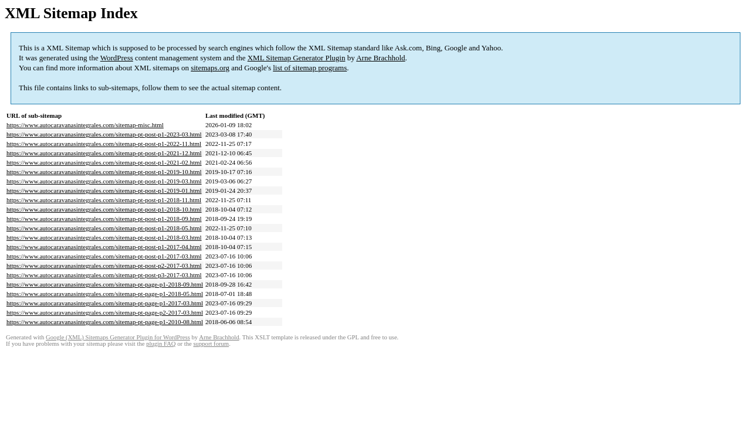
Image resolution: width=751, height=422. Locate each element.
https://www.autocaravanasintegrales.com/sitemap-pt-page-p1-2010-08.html (104, 321)
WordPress (116, 57)
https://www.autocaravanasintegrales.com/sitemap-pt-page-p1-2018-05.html (104, 293)
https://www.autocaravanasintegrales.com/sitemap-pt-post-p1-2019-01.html (104, 190)
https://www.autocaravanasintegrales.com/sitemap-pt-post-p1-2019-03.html (104, 181)
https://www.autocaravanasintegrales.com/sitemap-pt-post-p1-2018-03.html (104, 237)
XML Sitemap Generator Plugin (297, 57)
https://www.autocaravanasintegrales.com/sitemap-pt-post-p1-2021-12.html (104, 152)
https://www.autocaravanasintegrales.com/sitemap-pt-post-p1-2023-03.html (104, 134)
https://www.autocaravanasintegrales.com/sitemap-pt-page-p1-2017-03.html (104, 303)
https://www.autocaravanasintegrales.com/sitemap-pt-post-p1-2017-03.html (104, 256)
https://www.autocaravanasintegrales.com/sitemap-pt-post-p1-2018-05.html (104, 228)
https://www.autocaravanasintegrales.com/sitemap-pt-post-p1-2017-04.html (104, 246)
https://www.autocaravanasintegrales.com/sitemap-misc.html (85, 124)
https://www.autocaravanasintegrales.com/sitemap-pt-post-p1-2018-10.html (104, 209)
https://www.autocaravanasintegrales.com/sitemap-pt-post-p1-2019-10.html (104, 171)
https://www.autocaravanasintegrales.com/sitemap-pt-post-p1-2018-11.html (103, 199)
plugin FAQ (160, 344)
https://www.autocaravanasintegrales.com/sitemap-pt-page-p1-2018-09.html (104, 284)
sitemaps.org (210, 67)
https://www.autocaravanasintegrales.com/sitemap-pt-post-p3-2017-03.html (104, 274)
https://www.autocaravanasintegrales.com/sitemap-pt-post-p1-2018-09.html (104, 218)
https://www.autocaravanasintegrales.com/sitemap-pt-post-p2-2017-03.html (104, 265)
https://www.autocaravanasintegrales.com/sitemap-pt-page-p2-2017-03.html (104, 312)
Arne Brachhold (380, 57)
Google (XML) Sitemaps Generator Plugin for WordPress (118, 337)
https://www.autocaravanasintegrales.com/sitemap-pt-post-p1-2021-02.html (104, 162)
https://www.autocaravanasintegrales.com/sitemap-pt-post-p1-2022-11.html (103, 143)
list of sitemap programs (310, 67)
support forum (211, 344)
